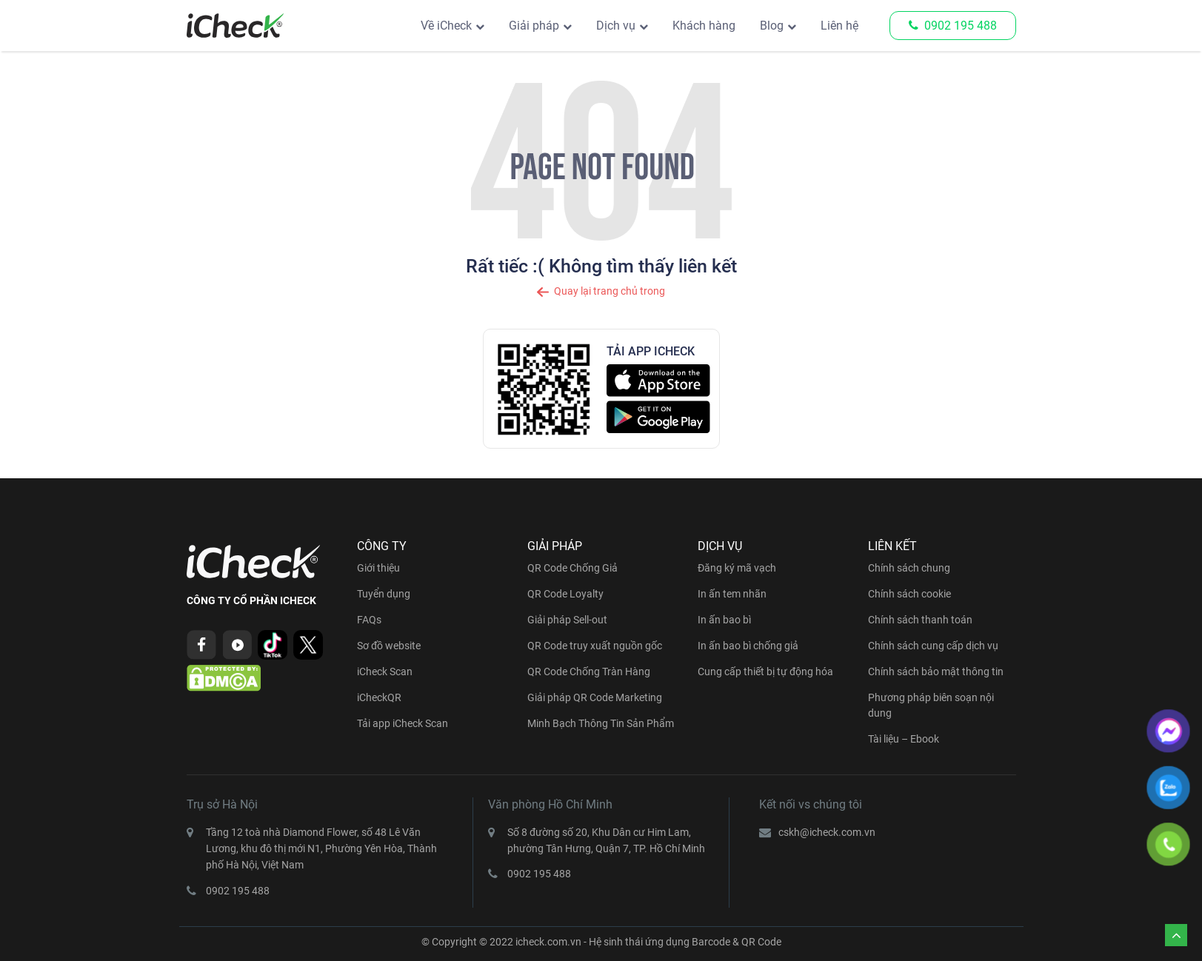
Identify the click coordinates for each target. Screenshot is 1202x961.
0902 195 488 (953, 26)
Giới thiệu (378, 568)
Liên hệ (839, 26)
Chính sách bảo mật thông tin (936, 671)
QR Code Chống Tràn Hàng (588, 671)
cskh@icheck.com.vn (826, 832)
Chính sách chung (909, 568)
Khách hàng (703, 26)
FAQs (369, 620)
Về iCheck (446, 26)
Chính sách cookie (909, 594)
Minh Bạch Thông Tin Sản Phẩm (600, 723)
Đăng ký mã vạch (737, 568)
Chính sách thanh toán (920, 620)
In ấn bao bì (724, 620)
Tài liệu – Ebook (903, 739)
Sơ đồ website (389, 646)
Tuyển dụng (383, 594)
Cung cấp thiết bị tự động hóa (765, 671)
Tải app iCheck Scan (402, 723)
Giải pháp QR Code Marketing (594, 697)
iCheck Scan (385, 671)
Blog (772, 26)
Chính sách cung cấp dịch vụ (933, 646)
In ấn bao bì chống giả (748, 646)
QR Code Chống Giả (572, 568)
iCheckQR (379, 697)
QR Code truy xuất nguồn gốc (594, 646)
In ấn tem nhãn (732, 594)
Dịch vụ (615, 26)
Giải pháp (534, 26)
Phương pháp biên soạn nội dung (931, 705)
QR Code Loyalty (565, 594)
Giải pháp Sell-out (567, 620)
